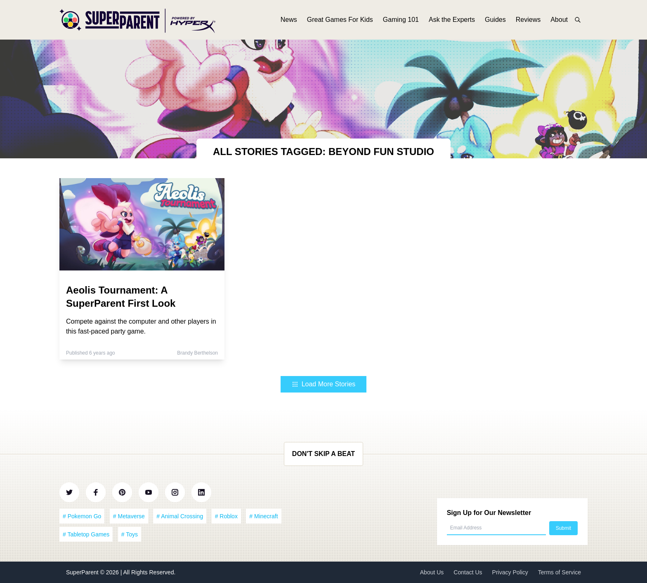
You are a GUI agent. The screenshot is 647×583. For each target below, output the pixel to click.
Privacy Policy (510, 572)
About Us (432, 572)
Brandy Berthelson (197, 353)
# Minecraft (263, 516)
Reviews (528, 19)
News (289, 19)
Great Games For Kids (340, 19)
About (559, 19)
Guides (495, 19)
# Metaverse (129, 516)
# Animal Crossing (179, 516)
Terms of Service (559, 572)
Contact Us (467, 572)
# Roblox (226, 516)
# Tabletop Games (86, 534)
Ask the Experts (452, 19)
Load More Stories (324, 384)
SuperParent (83, 572)
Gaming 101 (401, 19)
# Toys (129, 534)
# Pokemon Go (82, 516)
